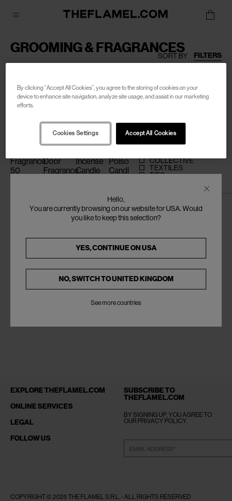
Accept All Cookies (150, 133)
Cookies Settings (75, 133)
